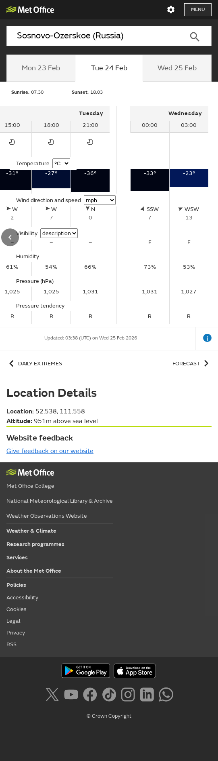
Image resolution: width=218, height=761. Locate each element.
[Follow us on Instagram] (129, 695)
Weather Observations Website (46, 515)
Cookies (16, 609)
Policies (16, 585)
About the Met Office (33, 570)
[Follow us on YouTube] (72, 695)
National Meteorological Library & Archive (59, 500)
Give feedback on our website (49, 451)
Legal (13, 621)
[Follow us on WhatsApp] (166, 695)
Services (17, 557)
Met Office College (30, 486)
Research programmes (35, 544)
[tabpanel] (169, 215)
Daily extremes (34, 363)
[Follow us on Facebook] (91, 695)
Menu (198, 9)
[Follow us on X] (53, 695)
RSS (11, 644)
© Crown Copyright (109, 716)
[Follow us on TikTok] (110, 695)
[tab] (40, 68)
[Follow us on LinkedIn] (148, 695)
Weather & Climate (31, 530)
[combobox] (92, 36)
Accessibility (22, 597)
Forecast (192, 363)
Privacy (15, 632)
